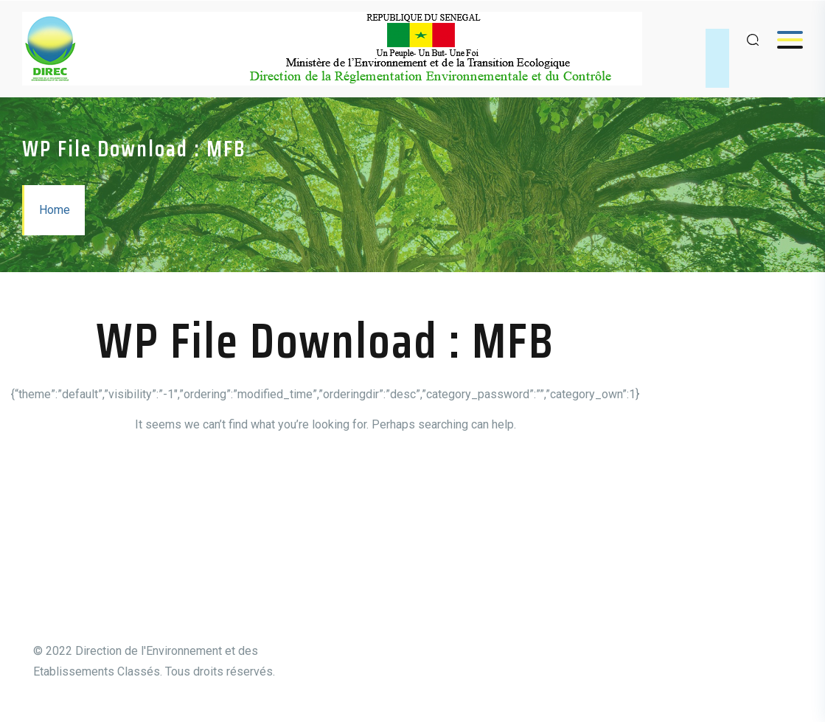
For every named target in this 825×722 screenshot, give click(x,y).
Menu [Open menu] (782, 39)
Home (54, 210)
